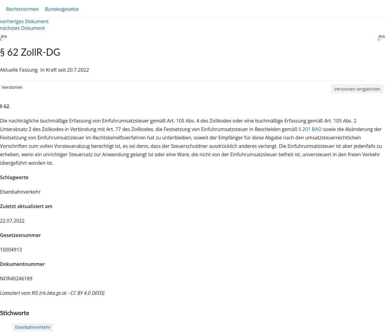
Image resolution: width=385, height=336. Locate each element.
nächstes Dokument (22, 28)
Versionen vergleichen (357, 89)
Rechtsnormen (22, 9)
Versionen (12, 87)
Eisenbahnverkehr (33, 327)
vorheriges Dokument (24, 21)
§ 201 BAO (310, 129)
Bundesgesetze (62, 9)
